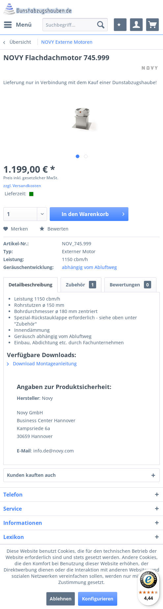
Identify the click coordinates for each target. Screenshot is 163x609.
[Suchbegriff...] (75, 24)
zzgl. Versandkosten (22, 185)
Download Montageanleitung (42, 363)
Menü (18, 23)
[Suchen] (101, 24)
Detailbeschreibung (30, 284)
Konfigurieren (97, 599)
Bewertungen (130, 284)
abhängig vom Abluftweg (89, 267)
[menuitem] (17, 24)
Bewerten (54, 229)
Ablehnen (60, 599)
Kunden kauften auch (31, 475)
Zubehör (81, 284)
